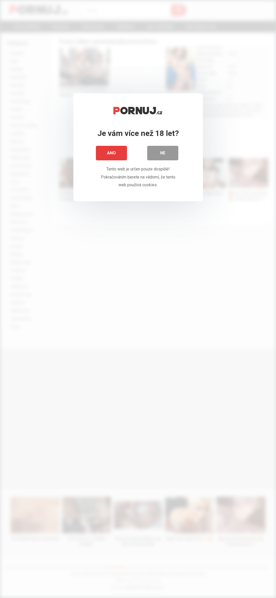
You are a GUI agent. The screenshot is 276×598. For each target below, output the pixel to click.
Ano (111, 152)
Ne (162, 152)
